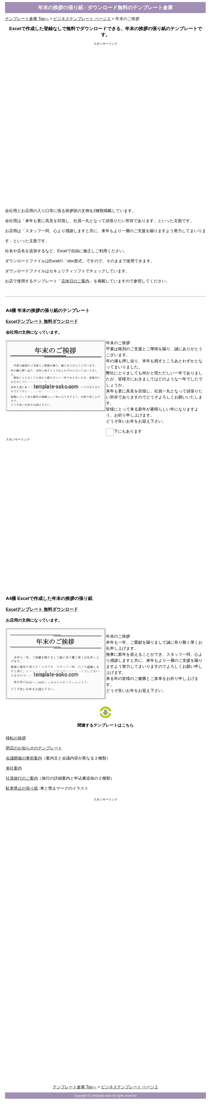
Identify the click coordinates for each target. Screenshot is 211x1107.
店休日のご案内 (75, 281)
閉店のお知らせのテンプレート (34, 748)
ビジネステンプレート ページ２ (82, 19)
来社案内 (14, 768)
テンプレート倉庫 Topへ (27, 19)
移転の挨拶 (16, 738)
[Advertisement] (105, 84)
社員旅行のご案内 (22, 778)
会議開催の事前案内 (24, 758)
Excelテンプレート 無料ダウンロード (42, 321)
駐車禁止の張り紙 (22, 788)
